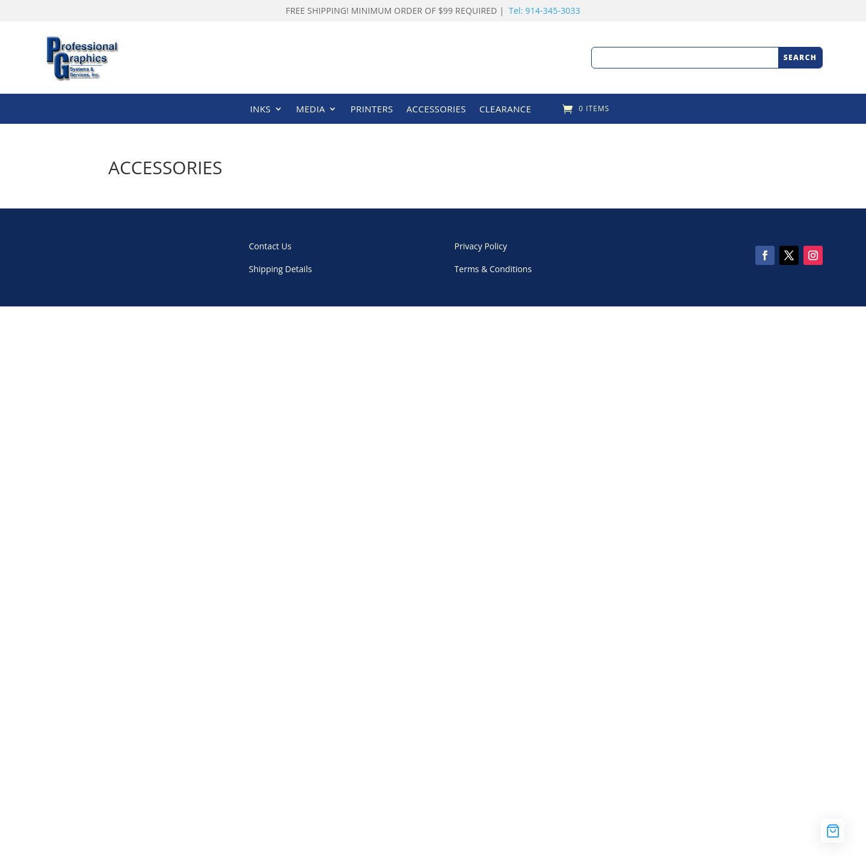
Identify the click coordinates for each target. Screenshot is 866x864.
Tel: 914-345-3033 (544, 10)
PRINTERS (372, 110)
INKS (260, 110)
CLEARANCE (505, 110)
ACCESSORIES (436, 110)
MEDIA (310, 110)
